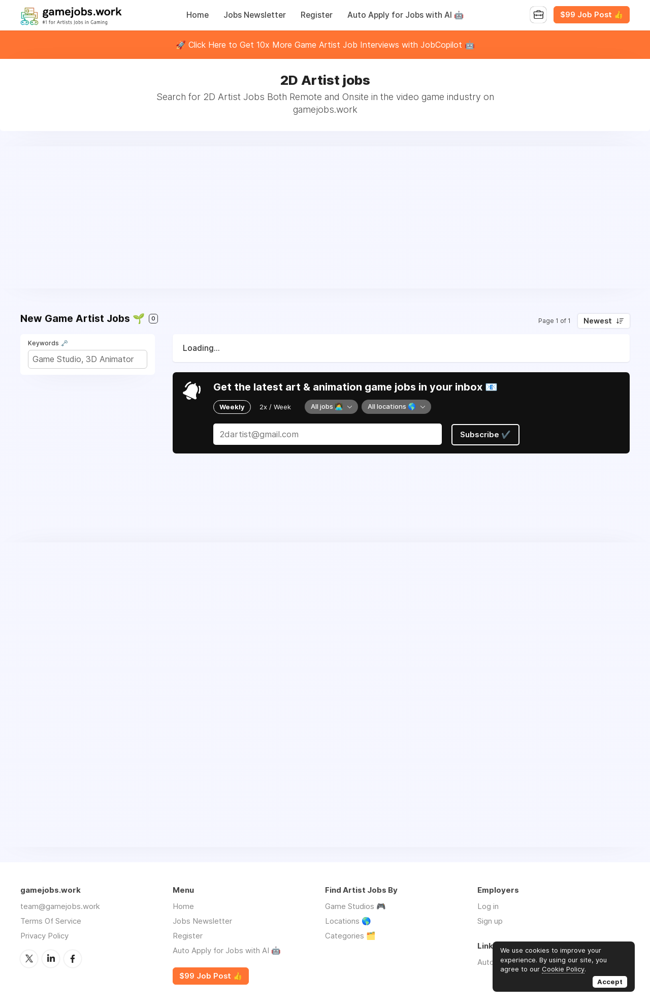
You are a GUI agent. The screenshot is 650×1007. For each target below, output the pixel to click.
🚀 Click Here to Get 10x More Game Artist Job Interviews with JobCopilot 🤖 (325, 45)
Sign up (490, 921)
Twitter (29, 958)
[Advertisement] (325, 217)
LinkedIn (50, 958)
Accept (610, 982)
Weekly (232, 407)
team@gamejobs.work (60, 906)
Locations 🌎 (348, 921)
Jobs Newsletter (254, 15)
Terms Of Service (50, 921)
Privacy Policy (44, 935)
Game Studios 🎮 (355, 906)
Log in (488, 906)
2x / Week (275, 407)
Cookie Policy (563, 969)
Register (317, 15)
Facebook (72, 958)
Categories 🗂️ (350, 935)
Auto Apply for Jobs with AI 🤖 (405, 15)
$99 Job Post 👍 (591, 14)
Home (197, 15)
